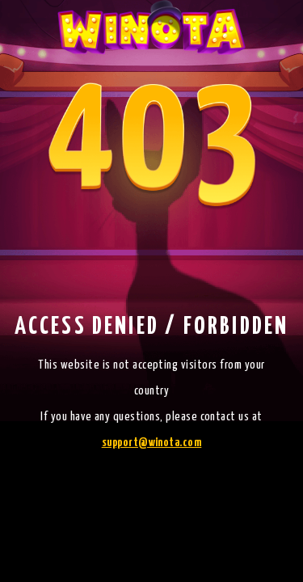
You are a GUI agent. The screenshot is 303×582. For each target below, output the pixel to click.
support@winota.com (152, 442)
